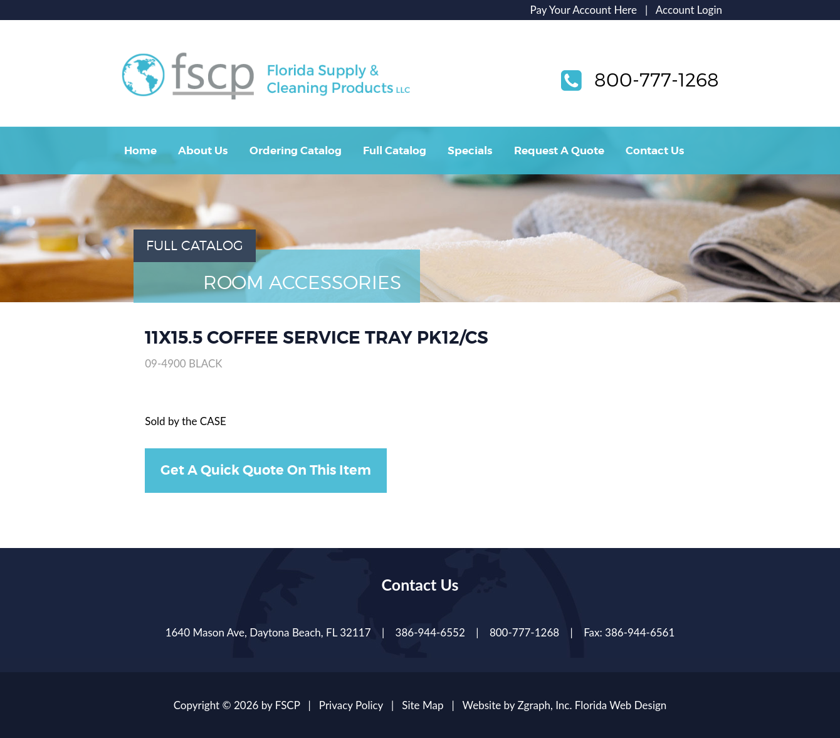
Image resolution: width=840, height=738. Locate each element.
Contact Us (655, 150)
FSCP (287, 705)
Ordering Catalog (295, 150)
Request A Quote (559, 150)
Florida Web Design (621, 705)
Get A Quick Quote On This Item (265, 470)
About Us (203, 150)
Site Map (422, 705)
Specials (470, 150)
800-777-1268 (656, 79)
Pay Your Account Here (583, 9)
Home (140, 150)
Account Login (689, 9)
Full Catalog (394, 150)
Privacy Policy (351, 705)
